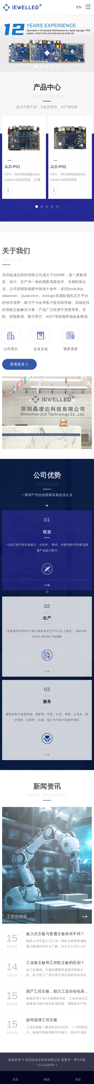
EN (79, 7)
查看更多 (19, 366)
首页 (15, 1076)
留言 (78, 1076)
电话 (47, 1076)
